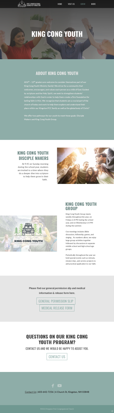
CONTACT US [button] (57, 356)
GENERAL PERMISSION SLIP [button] (56, 301)
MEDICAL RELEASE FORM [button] (57, 307)
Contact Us (30, 392)
